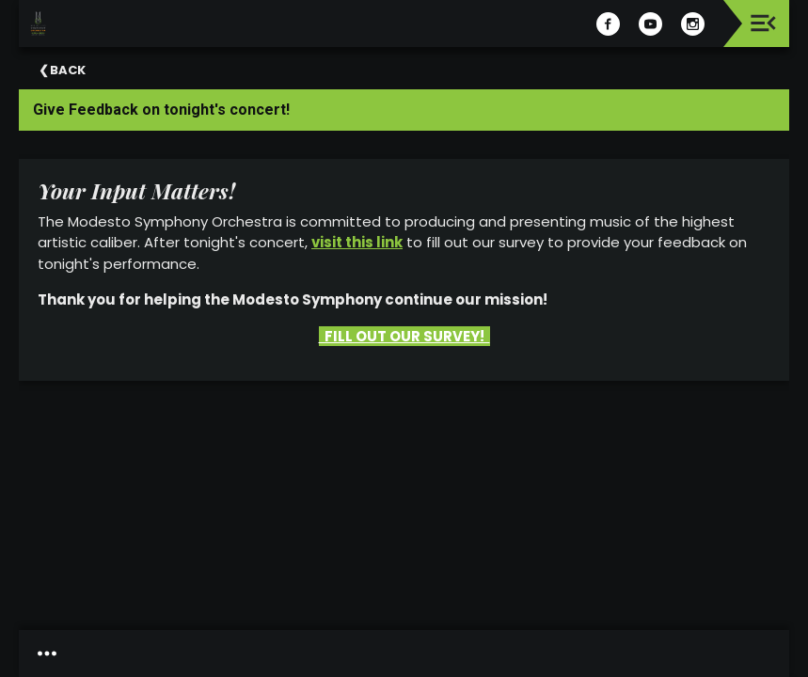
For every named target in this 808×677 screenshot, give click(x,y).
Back (68, 70)
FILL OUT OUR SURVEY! (404, 336)
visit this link (357, 242)
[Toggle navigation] (763, 23)
